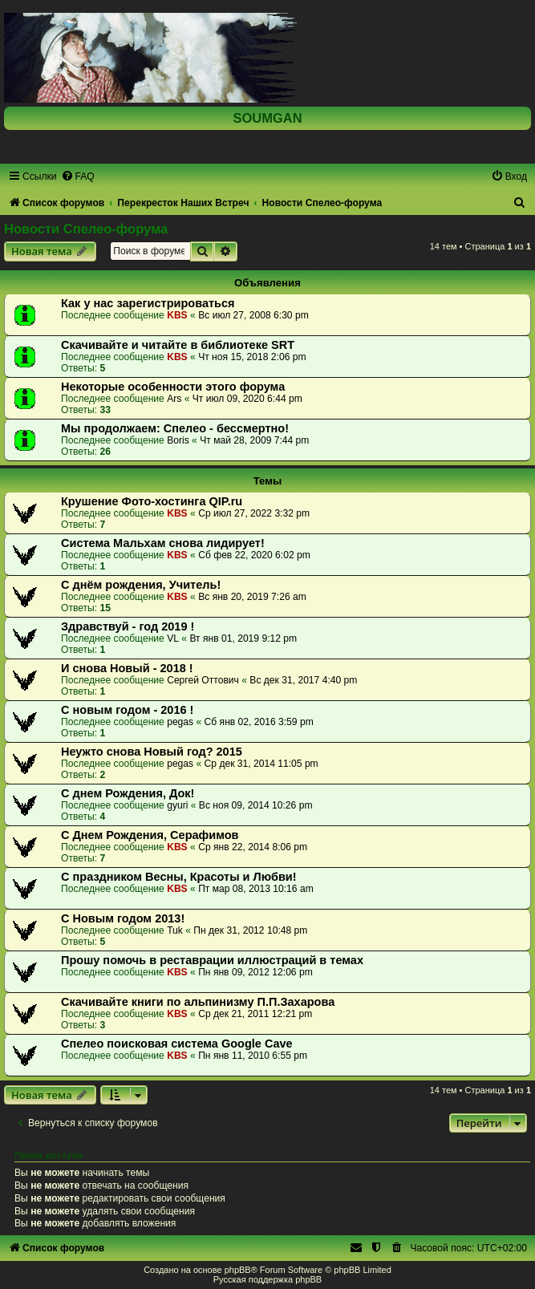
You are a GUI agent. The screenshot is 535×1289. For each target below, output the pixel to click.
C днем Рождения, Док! (127, 793)
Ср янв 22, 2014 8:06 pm (252, 847)
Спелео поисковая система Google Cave (177, 1043)
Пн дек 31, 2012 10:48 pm (250, 930)
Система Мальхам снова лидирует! (163, 543)
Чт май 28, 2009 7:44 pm (254, 440)
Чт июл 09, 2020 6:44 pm (247, 398)
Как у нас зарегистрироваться (148, 303)
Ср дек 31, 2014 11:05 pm (261, 763)
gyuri (177, 805)
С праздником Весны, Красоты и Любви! (179, 876)
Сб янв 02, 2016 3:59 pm (259, 722)
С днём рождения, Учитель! (141, 584)
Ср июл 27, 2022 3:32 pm (254, 513)
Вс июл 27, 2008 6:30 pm (253, 315)
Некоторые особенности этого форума (173, 386)
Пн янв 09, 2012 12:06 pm (255, 972)
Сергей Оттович (203, 680)
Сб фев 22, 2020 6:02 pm (254, 555)
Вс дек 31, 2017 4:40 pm (303, 680)
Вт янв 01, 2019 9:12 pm (243, 638)
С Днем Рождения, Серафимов (150, 835)
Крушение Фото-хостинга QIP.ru (151, 501)
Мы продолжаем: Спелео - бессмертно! (175, 428)
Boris (178, 440)
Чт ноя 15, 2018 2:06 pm (252, 357)
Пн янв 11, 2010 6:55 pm (252, 1055)
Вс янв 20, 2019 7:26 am (252, 596)
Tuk (175, 930)
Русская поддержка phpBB (267, 1279)
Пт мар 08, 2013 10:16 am (256, 888)
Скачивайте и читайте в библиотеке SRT (177, 344)
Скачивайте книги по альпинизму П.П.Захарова (197, 1001)
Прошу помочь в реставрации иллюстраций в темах (212, 960)
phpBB (238, 1270)
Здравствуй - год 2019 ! (127, 626)
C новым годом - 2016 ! (127, 709)
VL (173, 638)
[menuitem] (78, 176)
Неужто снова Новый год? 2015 (151, 751)
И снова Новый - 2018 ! (127, 668)
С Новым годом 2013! (122, 918)
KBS (177, 315)
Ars (174, 398)
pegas (180, 722)
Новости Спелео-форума (86, 228)
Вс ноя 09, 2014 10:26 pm (256, 805)
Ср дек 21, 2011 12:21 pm (255, 1013)
